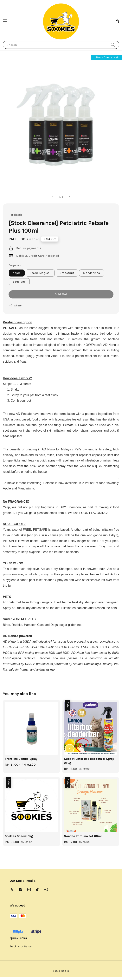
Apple (17, 273)
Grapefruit (67, 273)
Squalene (19, 281)
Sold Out (61, 294)
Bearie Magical (40, 273)
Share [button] (15, 305)
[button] (5, 21)
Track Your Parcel (21, 946)
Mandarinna (91, 273)
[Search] (113, 44)
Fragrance (15, 265)
